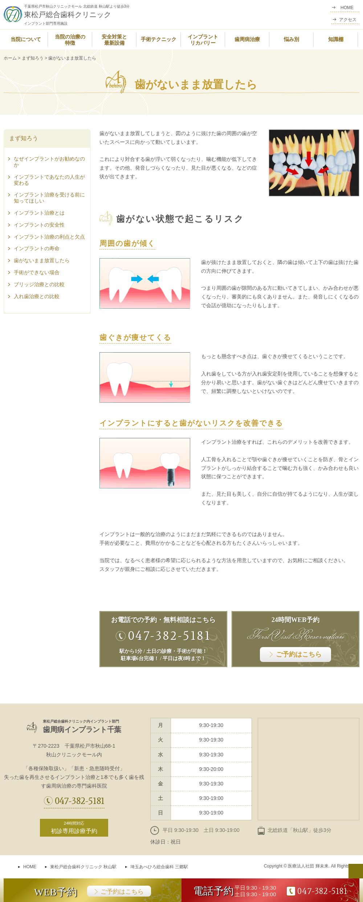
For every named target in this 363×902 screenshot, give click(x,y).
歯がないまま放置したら (42, 260)
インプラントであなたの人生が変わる (49, 180)
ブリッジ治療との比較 (39, 284)
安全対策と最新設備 (114, 40)
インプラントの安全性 (39, 225)
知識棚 (335, 39)
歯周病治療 (247, 39)
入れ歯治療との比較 (37, 296)
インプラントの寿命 (37, 248)
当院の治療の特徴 (70, 40)
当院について (26, 39)
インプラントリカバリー (203, 40)
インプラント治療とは (39, 213)
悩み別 (291, 39)
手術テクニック (158, 39)
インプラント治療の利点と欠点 (49, 237)
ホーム (10, 58)
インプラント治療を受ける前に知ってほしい (49, 198)
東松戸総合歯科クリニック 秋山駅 (83, 866)
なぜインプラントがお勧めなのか (49, 162)
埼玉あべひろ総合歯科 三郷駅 (159, 866)
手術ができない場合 (37, 272)
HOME (29, 866)
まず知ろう (33, 58)
